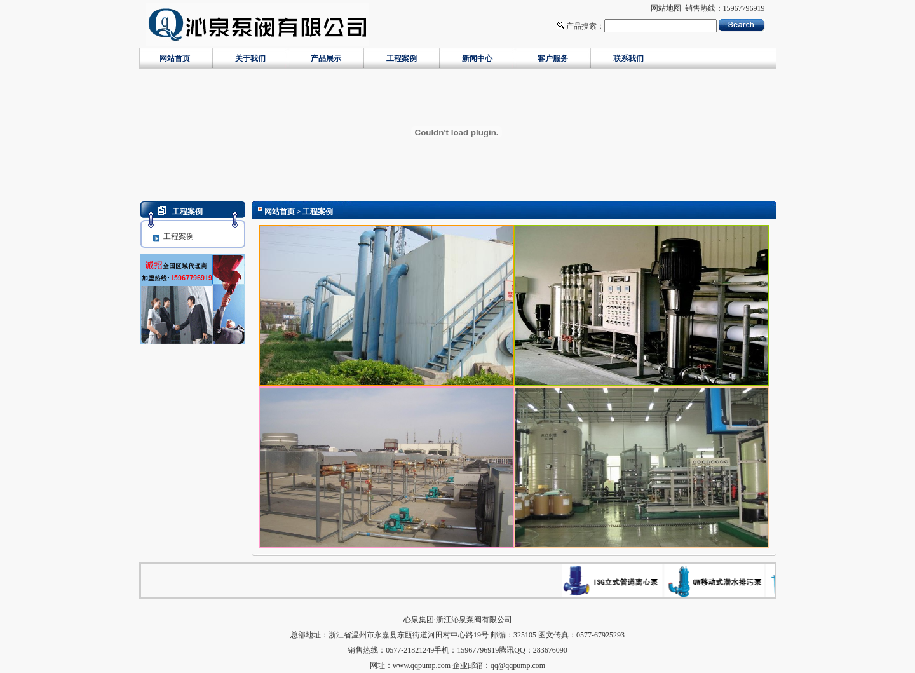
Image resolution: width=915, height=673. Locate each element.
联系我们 (628, 58)
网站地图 (666, 8)
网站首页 (174, 58)
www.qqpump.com (422, 665)
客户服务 (553, 58)
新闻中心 (477, 58)
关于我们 (250, 58)
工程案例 (401, 58)
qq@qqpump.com (518, 665)
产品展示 (326, 58)
